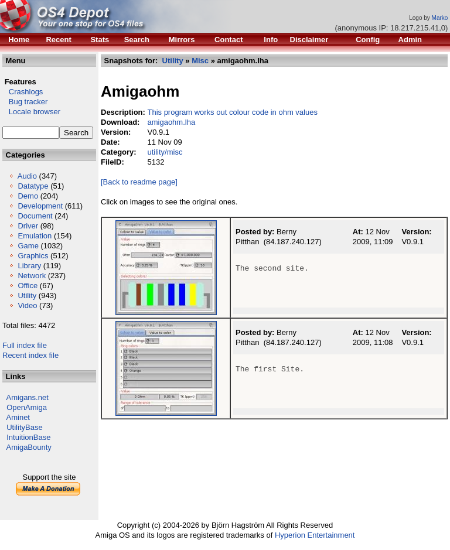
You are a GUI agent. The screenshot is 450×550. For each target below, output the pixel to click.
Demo (28, 196)
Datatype (33, 186)
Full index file (24, 345)
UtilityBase (24, 427)
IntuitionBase (28, 437)
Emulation (35, 235)
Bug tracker (24, 101)
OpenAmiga (26, 407)
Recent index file (30, 355)
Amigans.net (27, 397)
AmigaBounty (29, 447)
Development (40, 205)
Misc (200, 60)
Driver (28, 225)
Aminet (18, 417)
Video (27, 305)
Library (29, 265)
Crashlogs (22, 91)
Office (28, 285)
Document (35, 215)
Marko (440, 18)
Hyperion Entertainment (315, 535)
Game (28, 245)
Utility (27, 295)
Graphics (33, 255)
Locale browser (31, 111)
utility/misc (164, 152)
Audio (27, 176)
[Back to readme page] (139, 181)
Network (32, 275)
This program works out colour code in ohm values (232, 112)
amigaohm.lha (171, 122)
